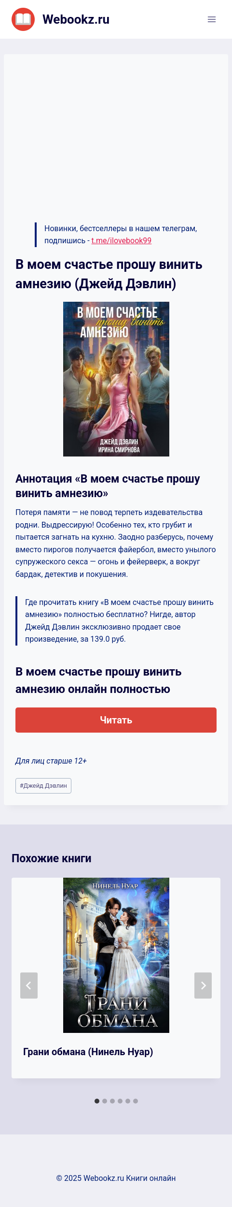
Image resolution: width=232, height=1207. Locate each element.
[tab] (97, 1101)
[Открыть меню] (211, 19)
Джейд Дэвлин (43, 785)
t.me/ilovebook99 (122, 240)
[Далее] (203, 985)
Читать (116, 720)
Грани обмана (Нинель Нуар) (88, 1052)
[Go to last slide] (29, 985)
